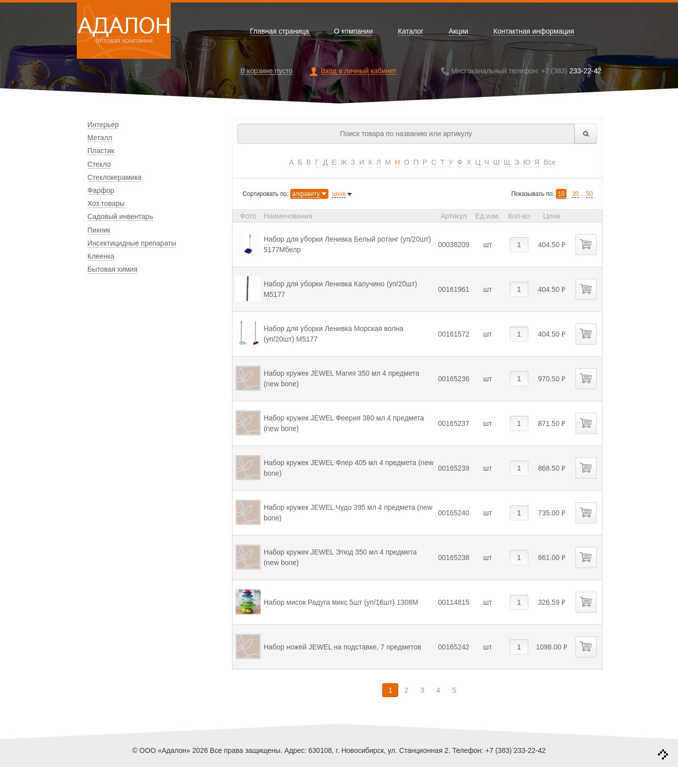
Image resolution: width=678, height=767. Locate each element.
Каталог (410, 31)
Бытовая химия (112, 269)
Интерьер (103, 125)
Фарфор (100, 190)
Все (549, 162)
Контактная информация (533, 31)
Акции (458, 31)
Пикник (98, 230)
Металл (99, 138)
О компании (353, 31)
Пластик (100, 151)
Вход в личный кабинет (358, 71)
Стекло (99, 164)
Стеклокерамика (114, 177)
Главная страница (279, 31)
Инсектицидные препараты (131, 243)
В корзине (267, 71)
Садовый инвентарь (120, 216)
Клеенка (101, 256)
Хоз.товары (106, 203)
